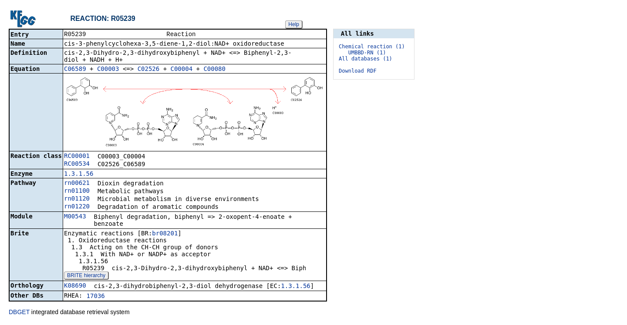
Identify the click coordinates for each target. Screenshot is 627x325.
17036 (96, 296)
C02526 (149, 69)
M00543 (75, 217)
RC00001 (77, 156)
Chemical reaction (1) (372, 47)
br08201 (165, 234)
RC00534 (77, 164)
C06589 (75, 69)
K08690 (75, 286)
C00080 (214, 69)
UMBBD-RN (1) (367, 53)
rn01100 (77, 191)
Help (293, 24)
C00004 (182, 69)
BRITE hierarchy (86, 276)
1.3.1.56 (78, 174)
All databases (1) (365, 59)
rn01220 (77, 207)
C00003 (108, 69)
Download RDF (358, 71)
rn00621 (77, 183)
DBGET (19, 312)
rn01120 (77, 199)
